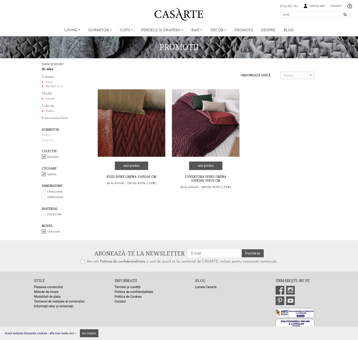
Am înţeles (89, 333)
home (46, 64)
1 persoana (55, 192)
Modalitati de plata (47, 296)
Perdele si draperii (160, 30)
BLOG (289, 30)
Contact (336, 6)
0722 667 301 (289, 6)
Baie (195, 30)
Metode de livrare (46, 292)
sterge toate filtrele (56, 117)
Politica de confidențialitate (122, 261)
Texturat (53, 232)
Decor (217, 30)
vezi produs (131, 165)
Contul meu (314, 6)
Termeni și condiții (128, 287)
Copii (125, 30)
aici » (73, 333)
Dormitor (98, 30)
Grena (51, 174)
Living (70, 30)
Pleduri (46, 134)
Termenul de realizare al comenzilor (59, 301)
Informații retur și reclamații (53, 306)
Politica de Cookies (128, 296)
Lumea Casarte (206, 287)
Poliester (54, 214)
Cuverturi (48, 140)
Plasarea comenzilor (48, 287)
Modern (53, 157)
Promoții (243, 30)
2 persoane (55, 197)
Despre (268, 30)
